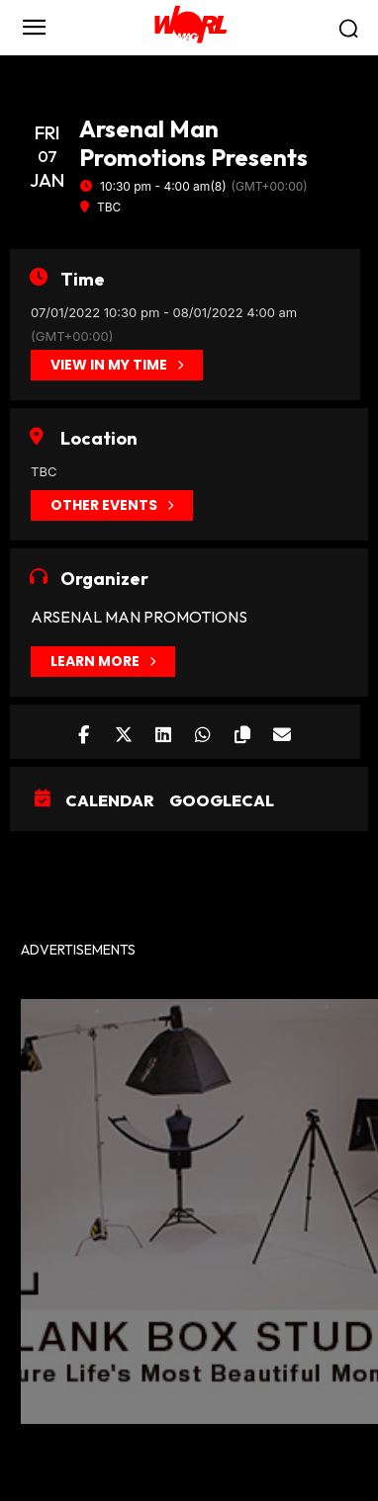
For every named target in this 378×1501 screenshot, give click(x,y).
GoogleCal (221, 800)
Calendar (109, 800)
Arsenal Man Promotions (139, 616)
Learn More (102, 661)
